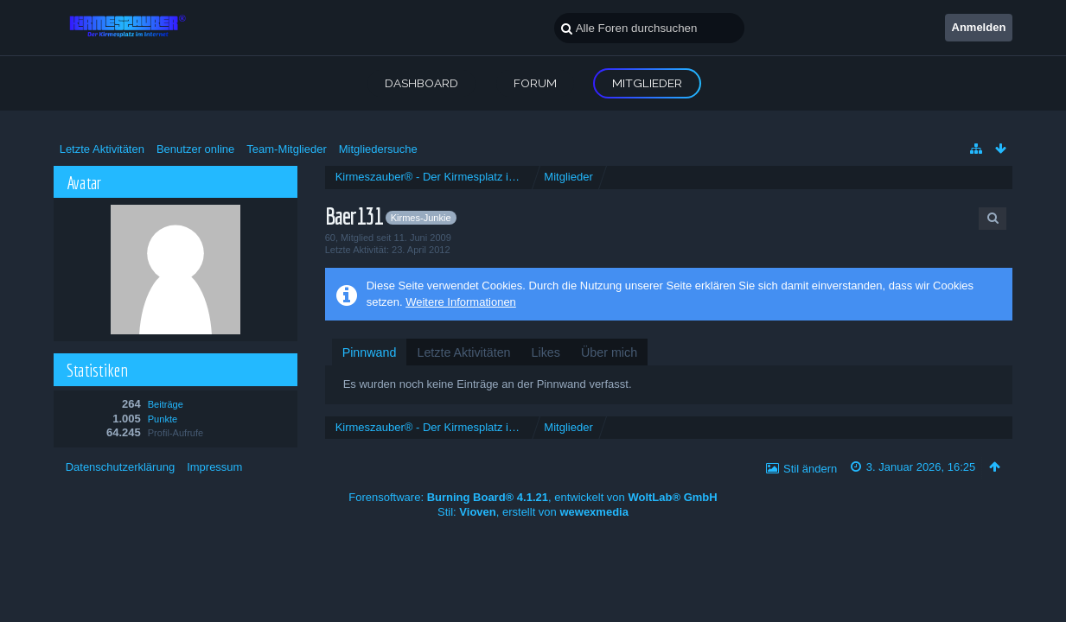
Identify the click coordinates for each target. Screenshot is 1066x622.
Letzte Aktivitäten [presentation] (463, 352)
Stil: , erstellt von (533, 511)
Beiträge (165, 404)
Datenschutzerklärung (120, 466)
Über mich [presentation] (609, 352)
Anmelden (979, 27)
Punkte (162, 419)
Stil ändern (810, 468)
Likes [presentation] (546, 352)
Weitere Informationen (460, 301)
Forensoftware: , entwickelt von (532, 497)
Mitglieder (647, 83)
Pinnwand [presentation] (369, 352)
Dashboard (421, 83)
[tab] (369, 352)
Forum (535, 83)
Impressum (214, 466)
